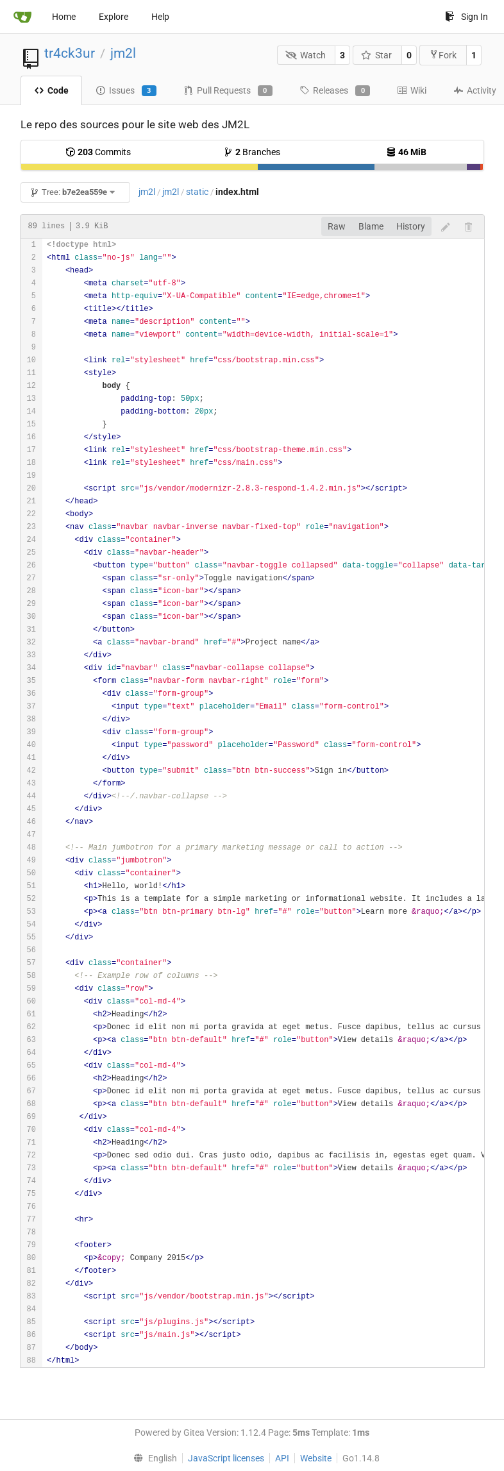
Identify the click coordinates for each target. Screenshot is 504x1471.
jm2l (123, 53)
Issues (126, 91)
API (282, 1458)
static (197, 192)
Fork (443, 54)
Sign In (466, 17)
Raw (337, 226)
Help (160, 17)
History (410, 226)
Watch (305, 55)
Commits (98, 152)
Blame (370, 226)
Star (376, 55)
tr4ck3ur (69, 53)
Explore (113, 17)
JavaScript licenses (226, 1458)
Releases (334, 91)
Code (51, 90)
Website (316, 1458)
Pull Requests (228, 91)
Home (64, 17)
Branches (251, 152)
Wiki (411, 90)
